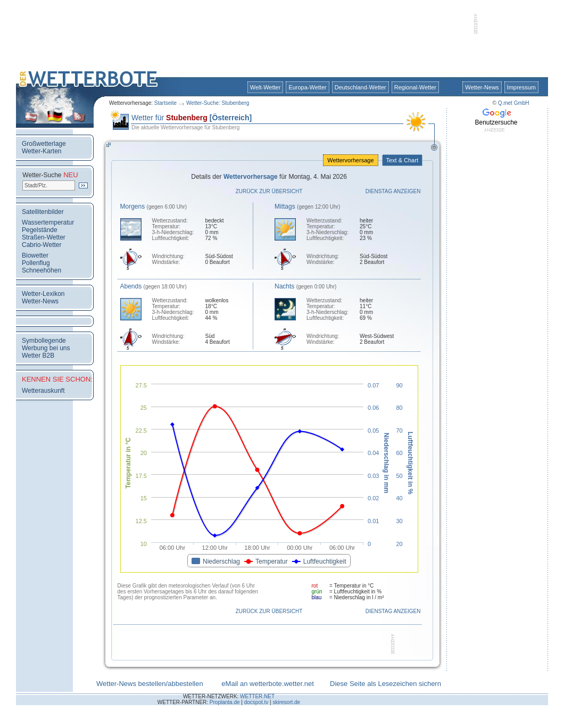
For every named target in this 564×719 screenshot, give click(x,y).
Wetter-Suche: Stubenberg (217, 103)
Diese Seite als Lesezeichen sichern (385, 684)
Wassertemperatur (48, 222)
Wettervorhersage (350, 160)
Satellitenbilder (43, 212)
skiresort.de (286, 702)
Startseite (165, 103)
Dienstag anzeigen (393, 191)
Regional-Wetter (415, 87)
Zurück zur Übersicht (269, 191)
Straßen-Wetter (43, 237)
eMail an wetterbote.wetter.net (267, 684)
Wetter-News (482, 87)
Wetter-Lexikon (43, 293)
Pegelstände (39, 230)
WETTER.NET (257, 696)
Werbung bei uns (46, 348)
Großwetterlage (44, 143)
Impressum (521, 87)
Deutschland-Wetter (360, 87)
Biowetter (35, 255)
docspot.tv (256, 702)
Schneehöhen (41, 270)
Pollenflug (36, 263)
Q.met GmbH (513, 103)
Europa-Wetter (307, 87)
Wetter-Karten (41, 151)
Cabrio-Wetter (41, 245)
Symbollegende (44, 340)
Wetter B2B (38, 355)
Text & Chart (402, 160)
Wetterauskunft (43, 390)
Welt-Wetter (265, 87)
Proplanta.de (225, 702)
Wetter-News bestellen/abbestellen (149, 684)
